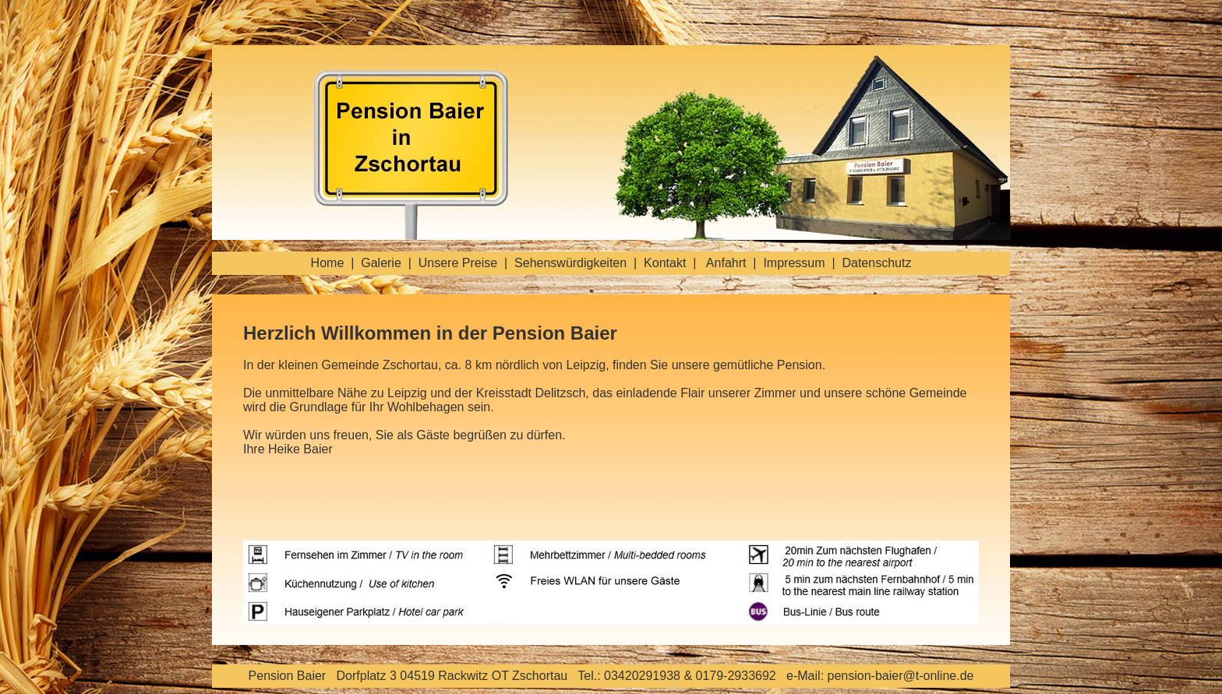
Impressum (794, 262)
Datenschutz (876, 262)
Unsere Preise (458, 262)
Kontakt (665, 262)
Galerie (381, 262)
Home (327, 262)
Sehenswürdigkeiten (570, 262)
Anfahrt (726, 262)
